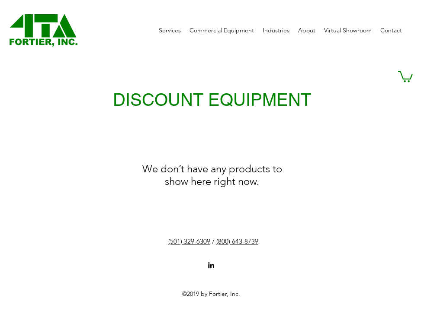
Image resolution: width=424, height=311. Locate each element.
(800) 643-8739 (237, 241)
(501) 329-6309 (189, 241)
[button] (405, 76)
